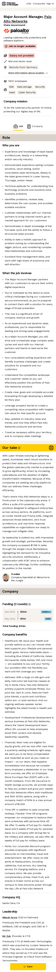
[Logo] (10, 4)
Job (18, 126)
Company (35, 126)
